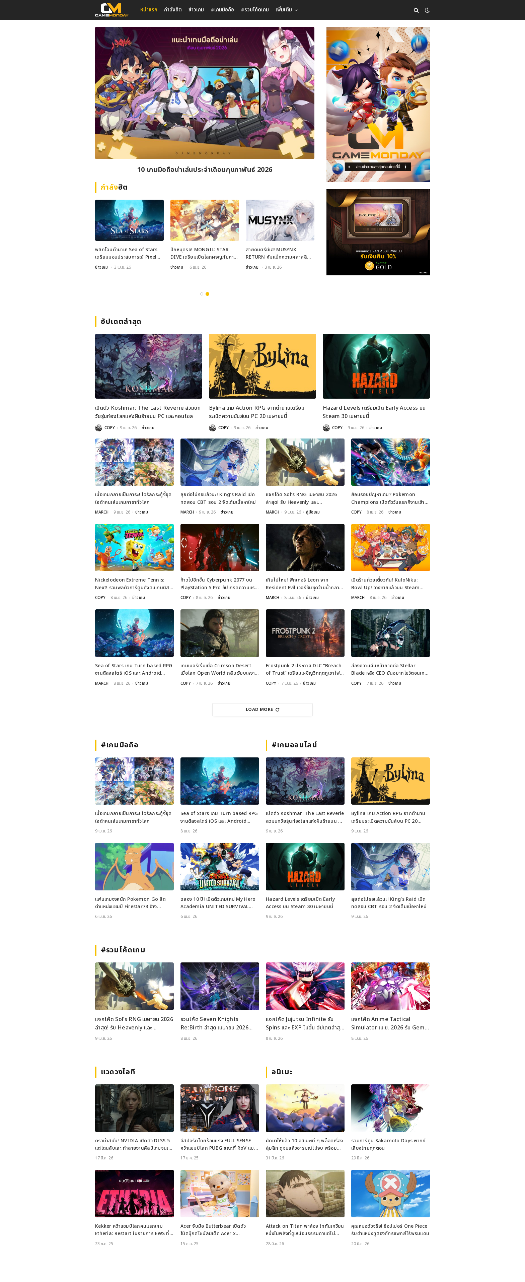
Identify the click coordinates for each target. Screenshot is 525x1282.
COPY (109, 428)
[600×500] (378, 232)
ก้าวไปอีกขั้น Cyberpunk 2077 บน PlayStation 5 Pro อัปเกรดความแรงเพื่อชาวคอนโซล (218, 584)
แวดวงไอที (118, 1072)
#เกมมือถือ (222, 10)
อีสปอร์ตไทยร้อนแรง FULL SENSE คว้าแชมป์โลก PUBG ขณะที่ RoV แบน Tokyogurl (218, 1144)
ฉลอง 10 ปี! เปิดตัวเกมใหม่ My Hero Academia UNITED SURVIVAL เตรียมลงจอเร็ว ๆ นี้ (217, 903)
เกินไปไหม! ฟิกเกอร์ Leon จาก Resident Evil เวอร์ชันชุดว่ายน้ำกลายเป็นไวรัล (304, 584)
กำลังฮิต (173, 10)
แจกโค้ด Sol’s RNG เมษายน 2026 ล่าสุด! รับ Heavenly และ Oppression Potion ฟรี (301, 498)
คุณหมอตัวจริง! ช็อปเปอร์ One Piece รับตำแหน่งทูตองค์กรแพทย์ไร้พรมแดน (390, 1230)
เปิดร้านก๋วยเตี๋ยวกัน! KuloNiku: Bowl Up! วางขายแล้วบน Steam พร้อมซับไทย (385, 584)
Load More (262, 709)
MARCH (101, 512)
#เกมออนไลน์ (294, 745)
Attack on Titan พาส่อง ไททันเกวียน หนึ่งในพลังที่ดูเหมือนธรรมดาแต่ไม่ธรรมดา (305, 1230)
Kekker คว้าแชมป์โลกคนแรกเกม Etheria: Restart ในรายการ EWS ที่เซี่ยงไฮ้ (132, 1230)
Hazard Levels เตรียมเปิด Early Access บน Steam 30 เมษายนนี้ (374, 412)
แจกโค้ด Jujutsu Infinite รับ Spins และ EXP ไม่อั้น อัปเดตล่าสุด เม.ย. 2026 (305, 1023)
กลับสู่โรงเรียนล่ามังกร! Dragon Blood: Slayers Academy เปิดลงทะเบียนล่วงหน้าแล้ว (204, 253)
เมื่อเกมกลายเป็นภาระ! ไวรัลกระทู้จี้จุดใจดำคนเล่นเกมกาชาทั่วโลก (133, 498)
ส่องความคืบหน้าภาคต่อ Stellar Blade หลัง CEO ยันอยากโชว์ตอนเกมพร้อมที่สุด (389, 669)
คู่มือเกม (102, 277)
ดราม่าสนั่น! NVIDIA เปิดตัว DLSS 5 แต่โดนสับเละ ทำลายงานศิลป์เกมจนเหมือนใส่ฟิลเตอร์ (133, 1144)
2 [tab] (207, 294)
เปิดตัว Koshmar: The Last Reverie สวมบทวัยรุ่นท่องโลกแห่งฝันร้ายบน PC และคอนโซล (148, 412)
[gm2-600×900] (378, 104)
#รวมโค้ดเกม (255, 10)
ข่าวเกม (196, 10)
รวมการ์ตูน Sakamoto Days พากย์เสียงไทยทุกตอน (388, 1144)
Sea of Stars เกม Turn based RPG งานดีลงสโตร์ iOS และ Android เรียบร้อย (134, 669)
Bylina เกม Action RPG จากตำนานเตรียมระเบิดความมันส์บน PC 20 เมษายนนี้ (256, 412)
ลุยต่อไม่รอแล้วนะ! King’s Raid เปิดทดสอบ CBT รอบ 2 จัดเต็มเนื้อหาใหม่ (218, 498)
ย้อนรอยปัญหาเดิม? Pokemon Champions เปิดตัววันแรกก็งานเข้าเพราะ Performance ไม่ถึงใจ (388, 498)
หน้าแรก (148, 10)
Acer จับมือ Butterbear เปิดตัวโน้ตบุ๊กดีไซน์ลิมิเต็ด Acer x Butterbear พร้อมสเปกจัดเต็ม (213, 1230)
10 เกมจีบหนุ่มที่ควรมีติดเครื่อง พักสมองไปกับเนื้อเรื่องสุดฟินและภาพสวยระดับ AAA (205, 170)
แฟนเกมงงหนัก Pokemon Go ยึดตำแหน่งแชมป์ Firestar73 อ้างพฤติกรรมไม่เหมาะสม (130, 903)
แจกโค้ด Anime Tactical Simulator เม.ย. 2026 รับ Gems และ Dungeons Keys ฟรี (389, 1023)
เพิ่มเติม (284, 10)
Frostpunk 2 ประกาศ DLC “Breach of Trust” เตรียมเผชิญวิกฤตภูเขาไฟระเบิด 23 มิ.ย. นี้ (304, 669)
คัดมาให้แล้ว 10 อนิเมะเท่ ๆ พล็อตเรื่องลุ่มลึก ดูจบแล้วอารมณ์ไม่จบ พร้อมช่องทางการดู (304, 1144)
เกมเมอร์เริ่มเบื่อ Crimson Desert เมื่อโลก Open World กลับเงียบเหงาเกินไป (217, 669)
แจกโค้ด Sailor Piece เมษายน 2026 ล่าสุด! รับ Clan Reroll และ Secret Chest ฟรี (126, 263)
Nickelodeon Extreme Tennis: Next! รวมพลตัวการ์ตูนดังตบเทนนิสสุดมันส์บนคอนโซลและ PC (132, 584)
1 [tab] (202, 294)
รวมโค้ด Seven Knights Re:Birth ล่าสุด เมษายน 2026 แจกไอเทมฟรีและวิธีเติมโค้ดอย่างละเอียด (216, 1023)
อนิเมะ (282, 1072)
